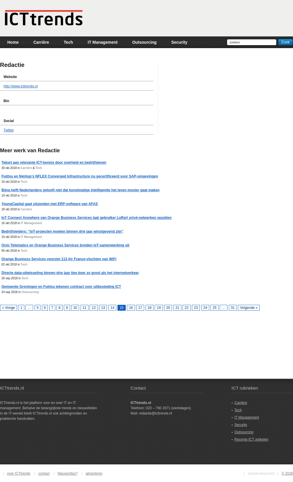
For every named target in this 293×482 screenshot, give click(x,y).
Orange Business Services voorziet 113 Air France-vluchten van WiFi (58, 259)
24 (205, 308)
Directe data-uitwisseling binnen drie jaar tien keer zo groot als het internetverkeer (70, 273)
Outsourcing (30, 292)
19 (159, 308)
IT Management (31, 223)
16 (131, 308)
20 (168, 308)
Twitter (9, 130)
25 (214, 308)
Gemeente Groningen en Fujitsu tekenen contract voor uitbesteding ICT (61, 287)
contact (44, 473)
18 (149, 308)
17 (140, 308)
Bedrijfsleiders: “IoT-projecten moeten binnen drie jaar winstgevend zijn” (62, 231)
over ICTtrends (18, 473)
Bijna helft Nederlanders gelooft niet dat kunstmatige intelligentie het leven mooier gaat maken (80, 190)
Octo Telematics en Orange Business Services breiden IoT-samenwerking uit (65, 245)
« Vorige (8, 308)
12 (94, 308)
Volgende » (249, 308)
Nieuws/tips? (68, 473)
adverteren (94, 473)
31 (233, 308)
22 (186, 308)
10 (75, 308)
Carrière (26, 168)
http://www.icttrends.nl (21, 86)
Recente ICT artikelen (251, 439)
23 (196, 308)
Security (240, 425)
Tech (38, 168)
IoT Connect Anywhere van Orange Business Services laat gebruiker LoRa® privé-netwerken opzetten (86, 218)
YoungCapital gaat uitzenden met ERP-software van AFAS (49, 204)
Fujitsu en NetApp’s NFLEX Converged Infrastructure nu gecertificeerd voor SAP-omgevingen (79, 176)
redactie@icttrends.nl (155, 413)
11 (84, 308)
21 (177, 308)
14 (112, 308)
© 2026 (287, 473)
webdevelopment (261, 473)
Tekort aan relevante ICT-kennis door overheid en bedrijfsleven (53, 162)
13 (103, 308)
